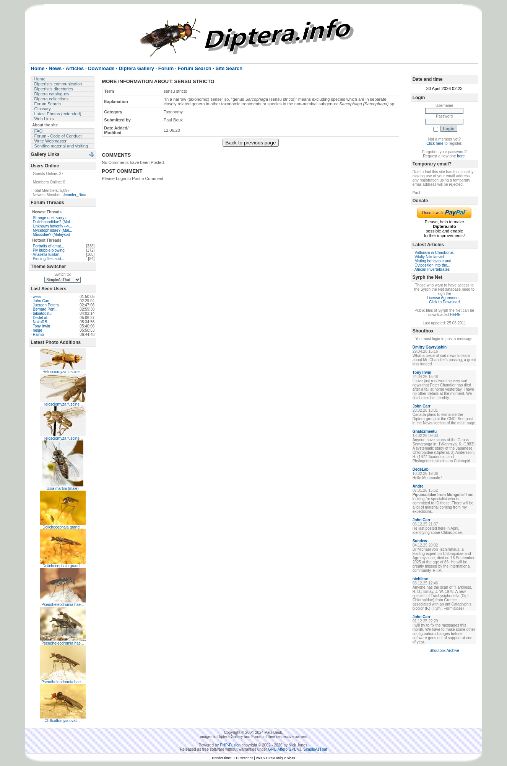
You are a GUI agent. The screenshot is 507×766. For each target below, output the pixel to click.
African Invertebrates (432, 269)
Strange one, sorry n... (52, 218)
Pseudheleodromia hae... (62, 604)
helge (37, 330)
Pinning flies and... (48, 259)
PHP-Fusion (230, 745)
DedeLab (41, 318)
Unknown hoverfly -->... (52, 226)
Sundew (420, 541)
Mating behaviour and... (434, 261)
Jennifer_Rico (74, 195)
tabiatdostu (42, 313)
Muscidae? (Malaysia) (51, 234)
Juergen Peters (46, 305)
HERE (455, 315)
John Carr (41, 301)
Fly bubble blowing (49, 250)
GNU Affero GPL (282, 749)
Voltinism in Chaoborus (433, 252)
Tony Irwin (41, 326)
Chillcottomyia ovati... (63, 721)
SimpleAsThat (315, 749)
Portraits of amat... (48, 246)
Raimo (38, 334)
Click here (434, 143)
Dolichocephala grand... (62, 527)
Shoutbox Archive (444, 650)
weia (37, 297)
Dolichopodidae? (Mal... (53, 222)
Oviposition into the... (432, 265)
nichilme (420, 579)
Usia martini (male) (63, 488)
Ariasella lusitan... (47, 254)
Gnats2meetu (425, 431)
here (461, 156)
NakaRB (40, 322)
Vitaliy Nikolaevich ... (432, 257)
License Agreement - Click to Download (444, 300)
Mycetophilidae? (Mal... (52, 230)
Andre (418, 486)
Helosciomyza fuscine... (62, 372)
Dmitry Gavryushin (430, 347)
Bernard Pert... (45, 309)
